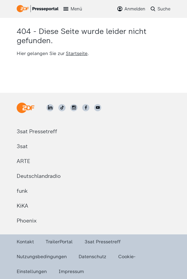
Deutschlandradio (39, 176)
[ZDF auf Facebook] (85, 107)
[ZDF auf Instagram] (73, 107)
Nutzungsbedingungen (42, 256)
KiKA (22, 206)
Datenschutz (92, 256)
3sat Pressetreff (37, 131)
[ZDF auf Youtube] (97, 107)
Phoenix (27, 220)
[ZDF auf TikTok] (62, 107)
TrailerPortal (59, 241)
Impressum (71, 271)
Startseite (77, 53)
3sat (22, 146)
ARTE (23, 161)
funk (22, 191)
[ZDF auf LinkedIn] (50, 107)
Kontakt (25, 241)
